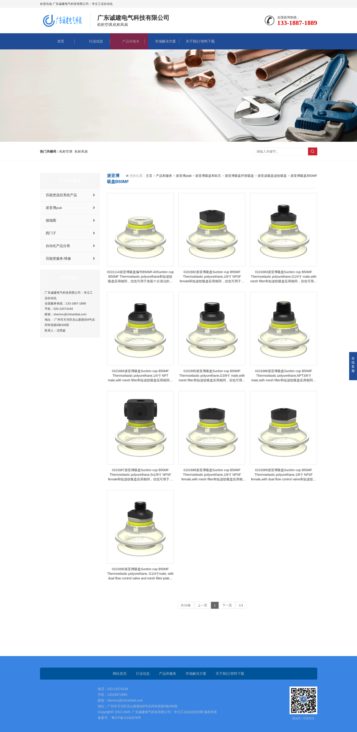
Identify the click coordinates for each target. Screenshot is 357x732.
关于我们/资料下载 (196, 41)
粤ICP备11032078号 (126, 718)
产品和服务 (127, 41)
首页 (57, 41)
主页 (149, 176)
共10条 (186, 605)
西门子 (51, 233)
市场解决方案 (162, 41)
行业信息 (92, 41)
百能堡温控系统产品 (61, 195)
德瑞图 (51, 220)
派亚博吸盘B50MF (303, 176)
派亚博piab (54, 208)
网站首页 (120, 673)
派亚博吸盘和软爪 (208, 176)
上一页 (202, 605)
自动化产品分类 (58, 246)
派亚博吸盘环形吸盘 (239, 176)
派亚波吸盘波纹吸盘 (272, 176)
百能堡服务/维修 (58, 258)
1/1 (241, 605)
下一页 (227, 605)
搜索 (312, 151)
